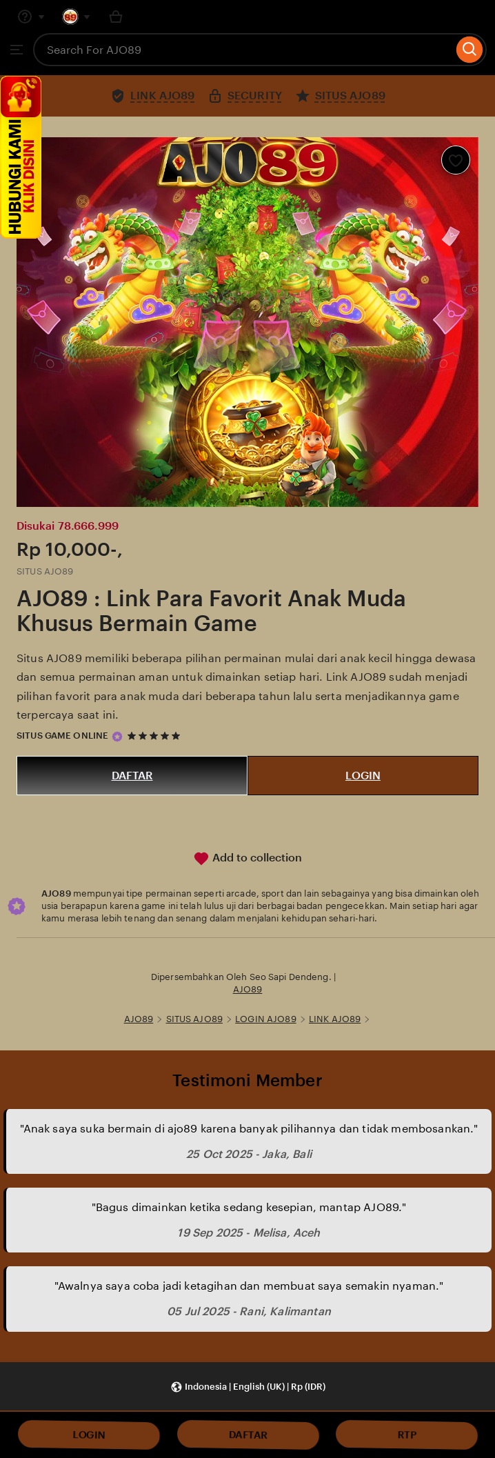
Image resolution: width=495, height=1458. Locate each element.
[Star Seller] (117, 736)
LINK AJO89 (335, 1019)
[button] (248, 1387)
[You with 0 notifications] (76, 16)
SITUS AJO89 (194, 1019)
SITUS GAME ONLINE (62, 735)
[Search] (470, 49)
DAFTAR (132, 775)
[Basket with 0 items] (115, 16)
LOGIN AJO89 (265, 1019)
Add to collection (247, 858)
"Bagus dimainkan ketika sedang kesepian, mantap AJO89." (249, 1207)
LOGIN (363, 775)
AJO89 (248, 989)
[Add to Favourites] (455, 160)
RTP (406, 1434)
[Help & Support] (31, 16)
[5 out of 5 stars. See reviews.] (156, 736)
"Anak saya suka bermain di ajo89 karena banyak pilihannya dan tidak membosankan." (249, 1128)
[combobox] (243, 49)
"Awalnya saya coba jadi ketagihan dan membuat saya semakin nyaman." (249, 1285)
